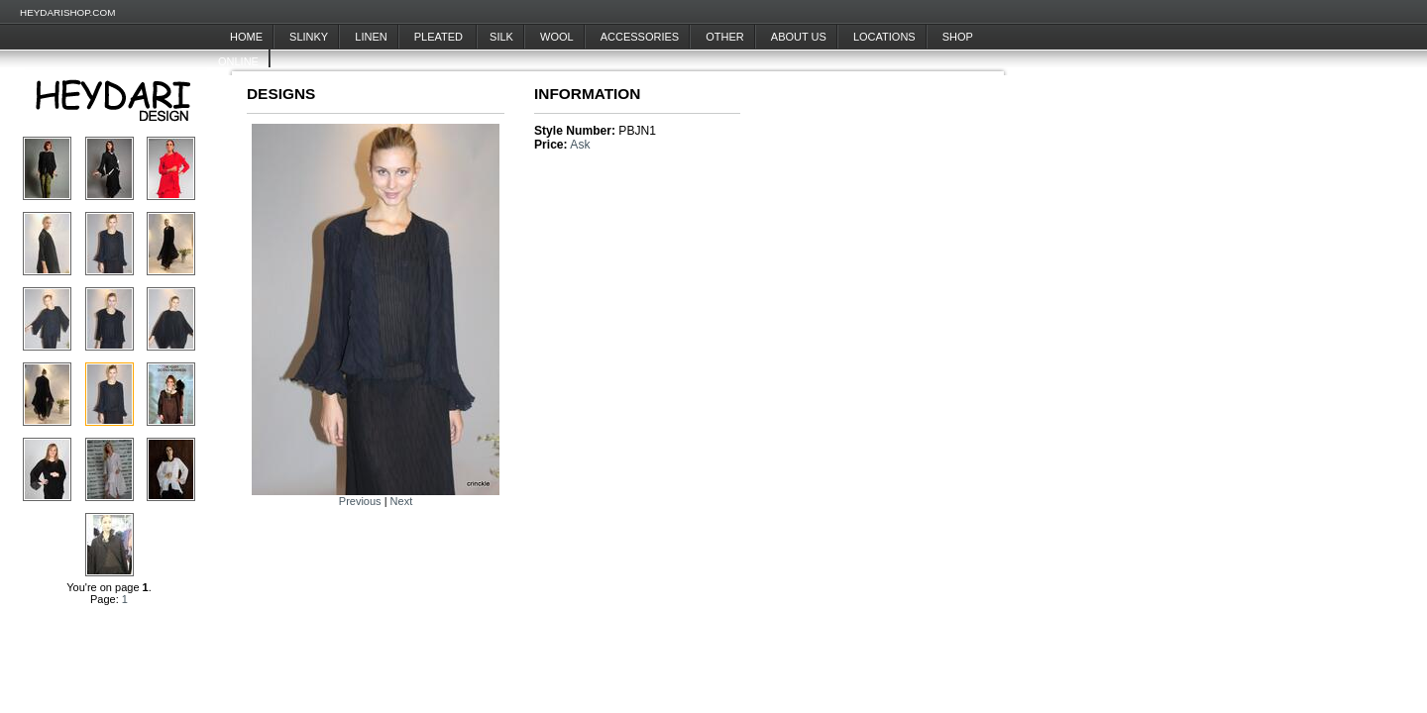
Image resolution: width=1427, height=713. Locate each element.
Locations (884, 37)
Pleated (440, 37)
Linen (370, 37)
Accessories (640, 37)
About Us (798, 37)
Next (401, 501)
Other (725, 37)
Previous (360, 501)
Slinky (308, 37)
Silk (501, 37)
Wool (557, 37)
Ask (580, 145)
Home (246, 37)
